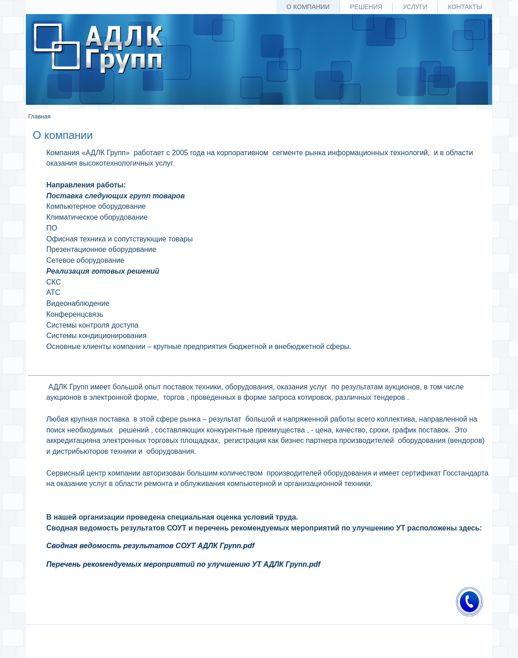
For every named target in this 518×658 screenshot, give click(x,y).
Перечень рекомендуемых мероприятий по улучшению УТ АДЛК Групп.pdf (183, 564)
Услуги (415, 6)
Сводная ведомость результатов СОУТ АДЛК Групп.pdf (150, 546)
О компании (308, 6)
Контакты (465, 6)
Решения (366, 6)
